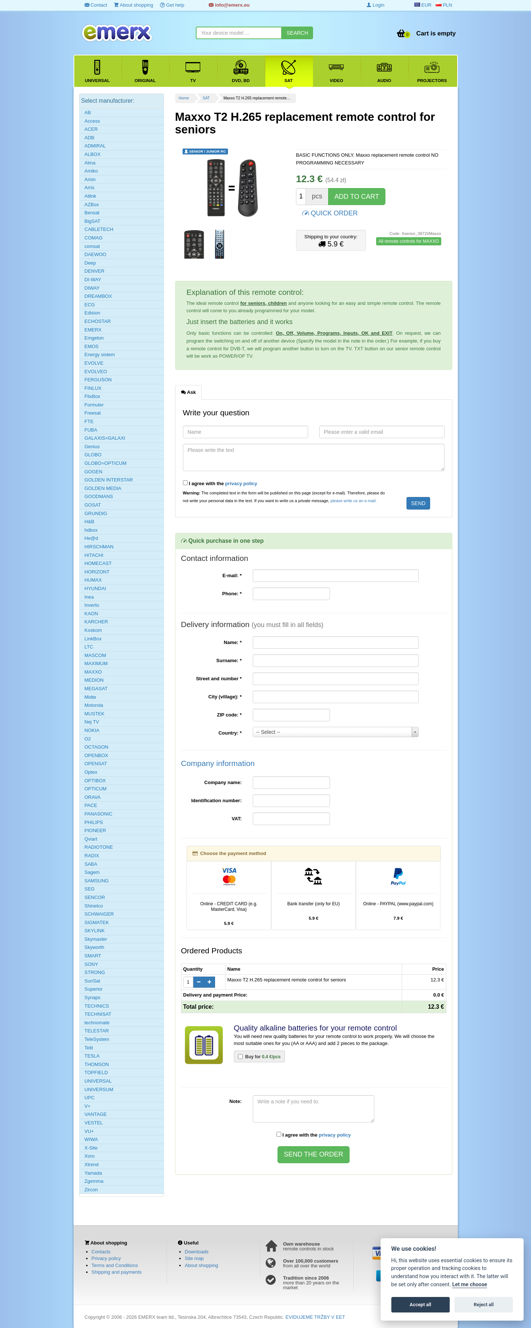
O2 (88, 739)
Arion (90, 179)
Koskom (93, 630)
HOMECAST (98, 563)
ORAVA (93, 797)
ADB (90, 137)
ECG (90, 304)
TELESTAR (97, 1031)
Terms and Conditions (115, 1265)
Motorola (94, 705)
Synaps (93, 997)
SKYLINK (95, 930)
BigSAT (93, 221)
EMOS (92, 346)
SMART (93, 955)
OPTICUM (96, 788)
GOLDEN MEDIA (103, 488)
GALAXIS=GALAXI (105, 438)
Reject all (484, 1304)
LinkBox (93, 638)
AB (88, 112)
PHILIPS (94, 822)
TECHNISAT (98, 1014)
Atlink (90, 196)
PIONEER (95, 830)
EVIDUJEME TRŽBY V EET (315, 1317)
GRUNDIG (96, 513)
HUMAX (93, 580)
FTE (89, 421)
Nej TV (92, 722)
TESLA (92, 1056)
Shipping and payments (117, 1272)
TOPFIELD (96, 1072)
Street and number (219, 678)
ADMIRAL (95, 146)
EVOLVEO (96, 371)
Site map (194, 1258)
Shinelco (94, 906)
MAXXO (93, 672)
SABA (91, 864)
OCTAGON (97, 747)
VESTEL (94, 1123)
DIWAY (92, 288)
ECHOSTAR (98, 321)
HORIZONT (97, 572)
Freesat (93, 413)
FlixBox (93, 396)
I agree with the (220, 483)
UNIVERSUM (99, 1089)
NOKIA (92, 730)
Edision (93, 313)
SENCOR (95, 897)
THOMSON (97, 1064)
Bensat (92, 212)
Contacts (101, 1251)
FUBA (91, 430)
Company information (218, 763)
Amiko (91, 171)
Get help (172, 5)
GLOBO (93, 454)
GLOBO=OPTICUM (106, 463)
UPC (90, 1097)
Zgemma (94, 1181)
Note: (235, 1101)
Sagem (92, 872)
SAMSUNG (97, 880)
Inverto (92, 605)
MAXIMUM (96, 663)
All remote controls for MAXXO (408, 241)
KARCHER (96, 621)
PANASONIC (99, 814)
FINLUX (93, 388)
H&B (90, 521)
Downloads (196, 1251)
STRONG (95, 972)
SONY (91, 964)
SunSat (93, 981)
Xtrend (92, 1164)
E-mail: (232, 575)
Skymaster (96, 939)
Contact (96, 5)
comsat (92, 246)
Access (92, 121)
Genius (92, 446)
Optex (91, 772)
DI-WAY (93, 279)
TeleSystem (97, 1039)
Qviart (91, 839)
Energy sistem (100, 354)
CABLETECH (99, 229)
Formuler (94, 405)
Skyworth (94, 947)
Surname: (229, 660)
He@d (91, 538)
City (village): (225, 696)
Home (184, 98)
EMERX (93, 330)
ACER (91, 129)
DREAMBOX (98, 296)
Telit (89, 1048)
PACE (91, 805)
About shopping (133, 5)
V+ (88, 1106)
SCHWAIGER (99, 914)
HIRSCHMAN (99, 546)
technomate (97, 1022)
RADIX (92, 855)
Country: (230, 733)
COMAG (94, 238)
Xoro (90, 1156)
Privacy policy (106, 1258)
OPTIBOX (95, 780)
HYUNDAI (95, 588)
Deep (90, 263)
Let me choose (469, 1284)
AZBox (92, 204)
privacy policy (241, 483)
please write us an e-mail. (353, 500)
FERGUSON (98, 379)
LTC (89, 647)
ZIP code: (229, 715)
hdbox (91, 530)
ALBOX (93, 154)
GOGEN (93, 471)
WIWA (91, 1139)
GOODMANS (99, 496)
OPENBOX (96, 755)
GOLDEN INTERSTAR (109, 480)
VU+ (89, 1131)
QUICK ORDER (330, 212)
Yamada (93, 1173)
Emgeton (94, 338)
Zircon (91, 1189)
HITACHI (94, 555)
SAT (206, 98)
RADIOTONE (99, 847)
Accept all (420, 1304)
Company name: (223, 782)
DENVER (95, 271)
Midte (90, 697)
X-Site (91, 1148)
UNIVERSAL (98, 1081)
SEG (90, 889)
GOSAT (93, 505)
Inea (89, 597)
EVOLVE (94, 363)
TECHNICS (97, 1006)
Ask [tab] (188, 392)
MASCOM (95, 655)
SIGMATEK (97, 922)
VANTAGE (96, 1114)
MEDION (94, 680)
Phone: (232, 593)
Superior (94, 989)
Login (375, 5)
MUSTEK (95, 713)
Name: (233, 642)
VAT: (237, 818)
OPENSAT (96, 763)
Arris (90, 187)
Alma (90, 163)
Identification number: (216, 800)
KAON (91, 613)
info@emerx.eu (229, 5)
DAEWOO (95, 254)
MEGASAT (96, 688)
